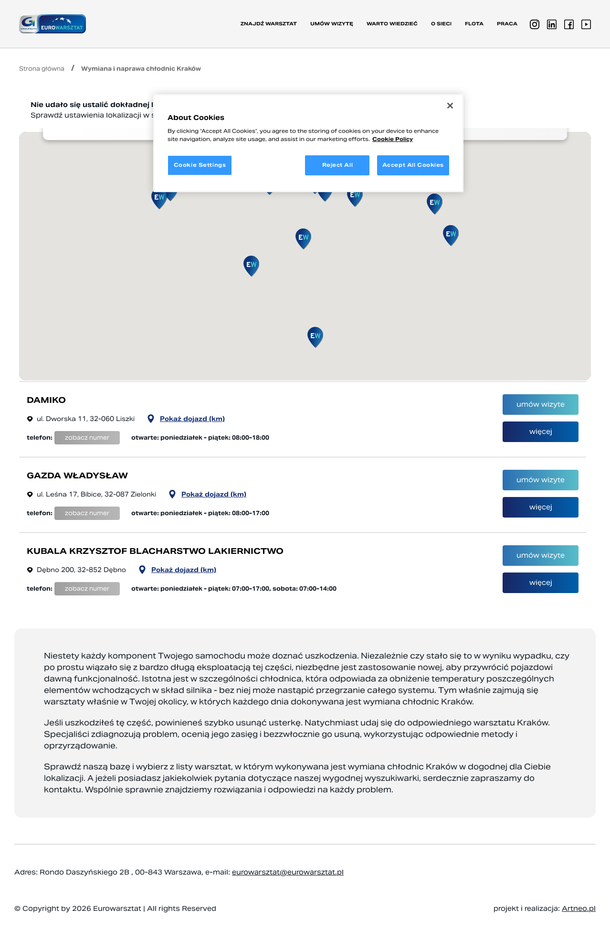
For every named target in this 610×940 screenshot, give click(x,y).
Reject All (337, 165)
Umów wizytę (331, 24)
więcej (540, 431)
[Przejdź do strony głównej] (52, 23)
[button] (434, 204)
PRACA (507, 24)
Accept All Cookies (413, 165)
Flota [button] (474, 24)
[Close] (450, 105)
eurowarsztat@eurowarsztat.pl (288, 872)
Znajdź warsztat (269, 24)
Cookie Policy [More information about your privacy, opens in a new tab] (392, 139)
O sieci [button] (441, 24)
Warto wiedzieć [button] (392, 24)
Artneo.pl (579, 908)
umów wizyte (540, 404)
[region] (308, 143)
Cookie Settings (200, 165)
